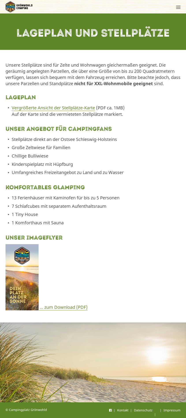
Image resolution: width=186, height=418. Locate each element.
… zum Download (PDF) (46, 307)
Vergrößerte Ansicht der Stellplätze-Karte (53, 108)
